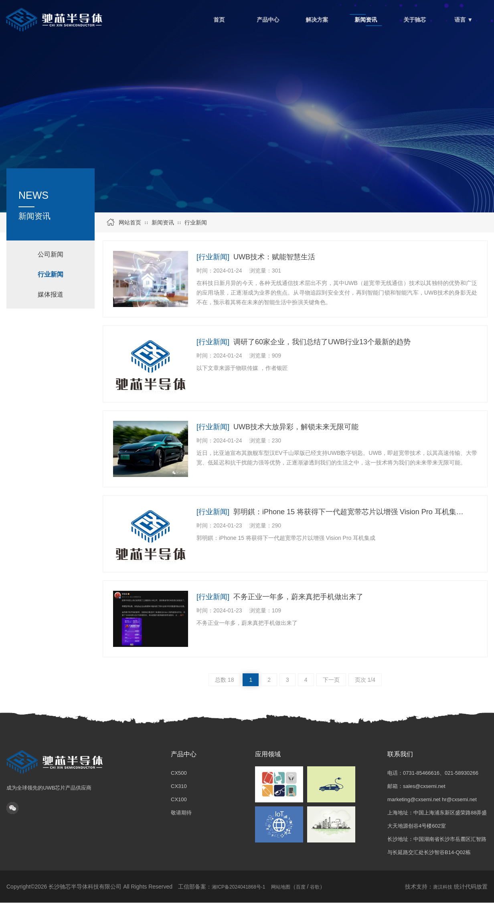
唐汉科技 (442, 887)
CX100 (179, 799)
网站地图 (280, 887)
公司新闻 (50, 254)
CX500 (179, 773)
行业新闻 (195, 222)
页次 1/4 (365, 680)
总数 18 (224, 680)
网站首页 (130, 222)
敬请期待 (181, 813)
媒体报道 (50, 294)
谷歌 (315, 887)
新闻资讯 (163, 222)
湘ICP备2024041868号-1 (238, 887)
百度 (301, 887)
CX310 (179, 786)
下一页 (331, 680)
